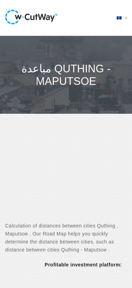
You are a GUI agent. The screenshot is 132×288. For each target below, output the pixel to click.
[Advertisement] (65, 174)
